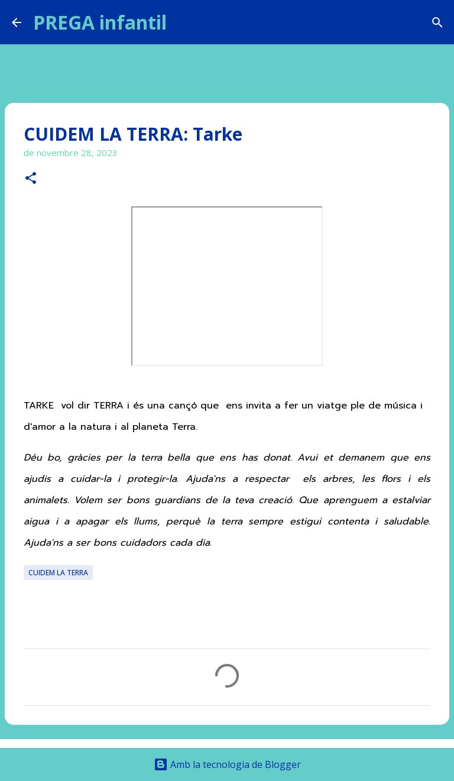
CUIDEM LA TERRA (58, 573)
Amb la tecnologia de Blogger (227, 764)
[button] (31, 179)
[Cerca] (183, 22)
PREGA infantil (100, 22)
